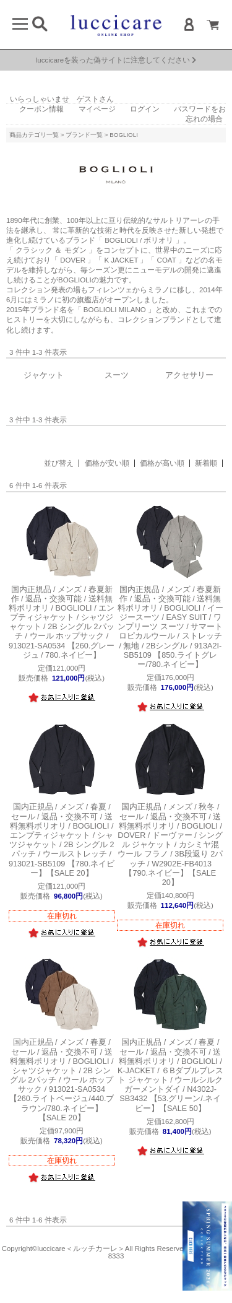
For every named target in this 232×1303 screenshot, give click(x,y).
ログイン (145, 109)
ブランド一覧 (84, 134)
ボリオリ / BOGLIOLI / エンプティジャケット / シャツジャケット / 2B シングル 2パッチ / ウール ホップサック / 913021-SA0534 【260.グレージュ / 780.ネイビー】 (62, 622)
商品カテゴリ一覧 (34, 134)
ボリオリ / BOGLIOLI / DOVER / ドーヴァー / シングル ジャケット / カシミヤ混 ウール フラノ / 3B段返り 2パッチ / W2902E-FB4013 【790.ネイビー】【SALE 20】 (170, 845)
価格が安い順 (107, 463)
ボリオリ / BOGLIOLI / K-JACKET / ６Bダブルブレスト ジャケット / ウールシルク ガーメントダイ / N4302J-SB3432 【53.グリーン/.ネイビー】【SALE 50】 (170, 1075)
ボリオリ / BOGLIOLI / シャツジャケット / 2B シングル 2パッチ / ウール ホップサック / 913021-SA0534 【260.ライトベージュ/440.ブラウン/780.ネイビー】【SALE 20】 (61, 1080)
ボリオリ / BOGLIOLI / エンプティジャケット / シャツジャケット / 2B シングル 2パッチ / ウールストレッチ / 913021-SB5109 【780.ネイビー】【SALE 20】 (62, 840)
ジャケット (44, 375)
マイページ (97, 109)
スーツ (117, 375)
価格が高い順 (162, 463)
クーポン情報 (41, 109)
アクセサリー (189, 375)
